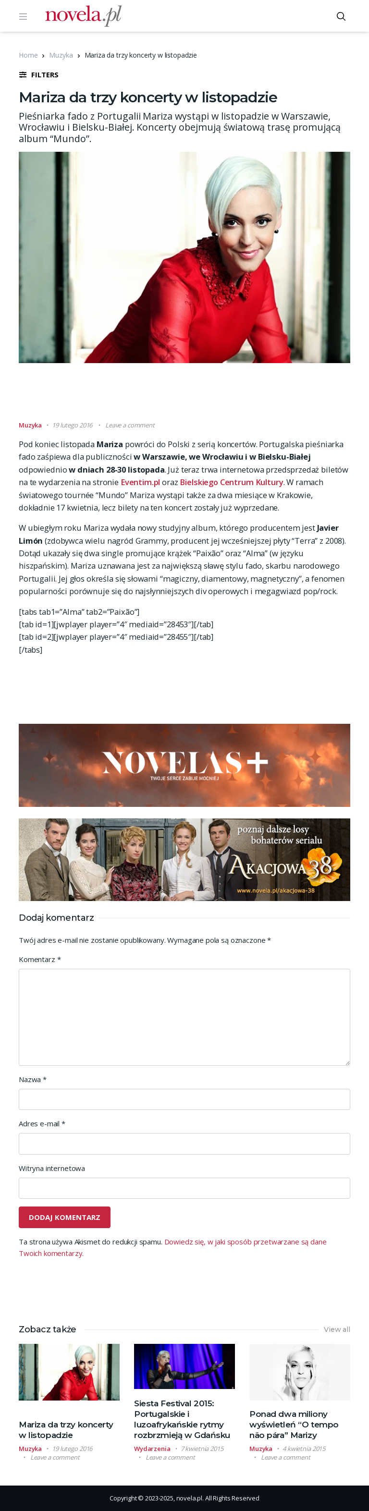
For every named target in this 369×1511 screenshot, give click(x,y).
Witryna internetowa (52, 1168)
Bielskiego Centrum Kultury (231, 481)
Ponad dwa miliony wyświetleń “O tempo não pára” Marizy (294, 1424)
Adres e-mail (42, 1123)
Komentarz (40, 959)
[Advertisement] (194, 396)
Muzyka (61, 55)
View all (337, 1329)
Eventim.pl (140, 481)
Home (28, 55)
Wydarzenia (152, 1448)
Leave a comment (130, 425)
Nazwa (33, 1079)
